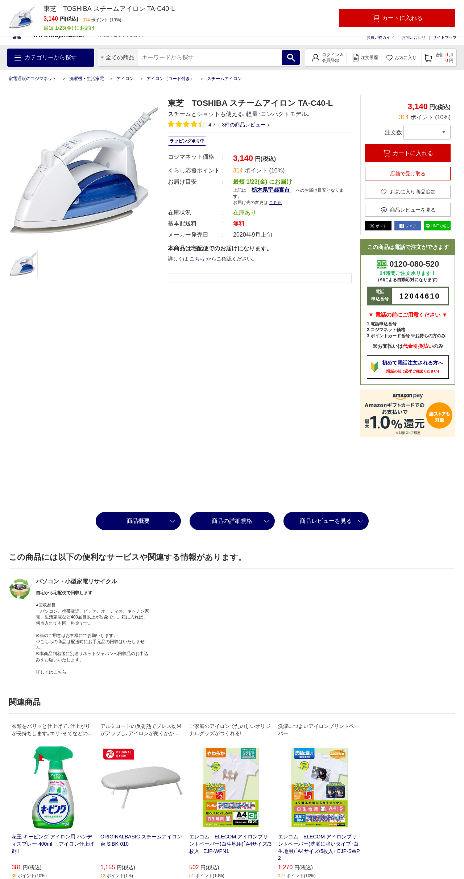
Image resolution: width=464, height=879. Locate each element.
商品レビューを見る (326, 521)
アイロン (125, 78)
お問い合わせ (414, 37)
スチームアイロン (224, 78)
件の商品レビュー (243, 125)
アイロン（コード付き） (170, 78)
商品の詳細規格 (232, 521)
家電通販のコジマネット (33, 78)
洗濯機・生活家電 (86, 78)
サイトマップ (445, 37)
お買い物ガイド (380, 37)
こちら (275, 202)
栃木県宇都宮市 (271, 190)
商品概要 (138, 521)
